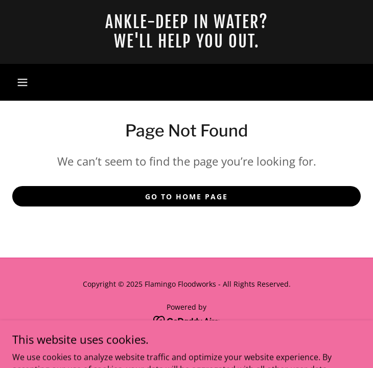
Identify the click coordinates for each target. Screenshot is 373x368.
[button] (22, 82)
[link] (186, 32)
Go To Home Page (186, 196)
